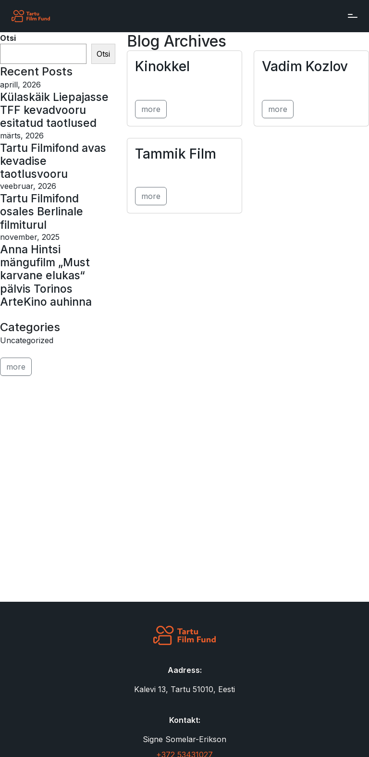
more (150, 109)
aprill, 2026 (20, 84)
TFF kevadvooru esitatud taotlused (48, 116)
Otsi (8, 38)
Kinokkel (162, 66)
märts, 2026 (22, 135)
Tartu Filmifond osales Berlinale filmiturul (41, 211)
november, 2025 (30, 237)
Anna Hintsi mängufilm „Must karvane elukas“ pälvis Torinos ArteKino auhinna (46, 275)
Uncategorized (26, 340)
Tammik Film (175, 154)
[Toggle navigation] (350, 16)
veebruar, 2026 (28, 186)
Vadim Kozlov (305, 66)
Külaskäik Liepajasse (54, 96)
